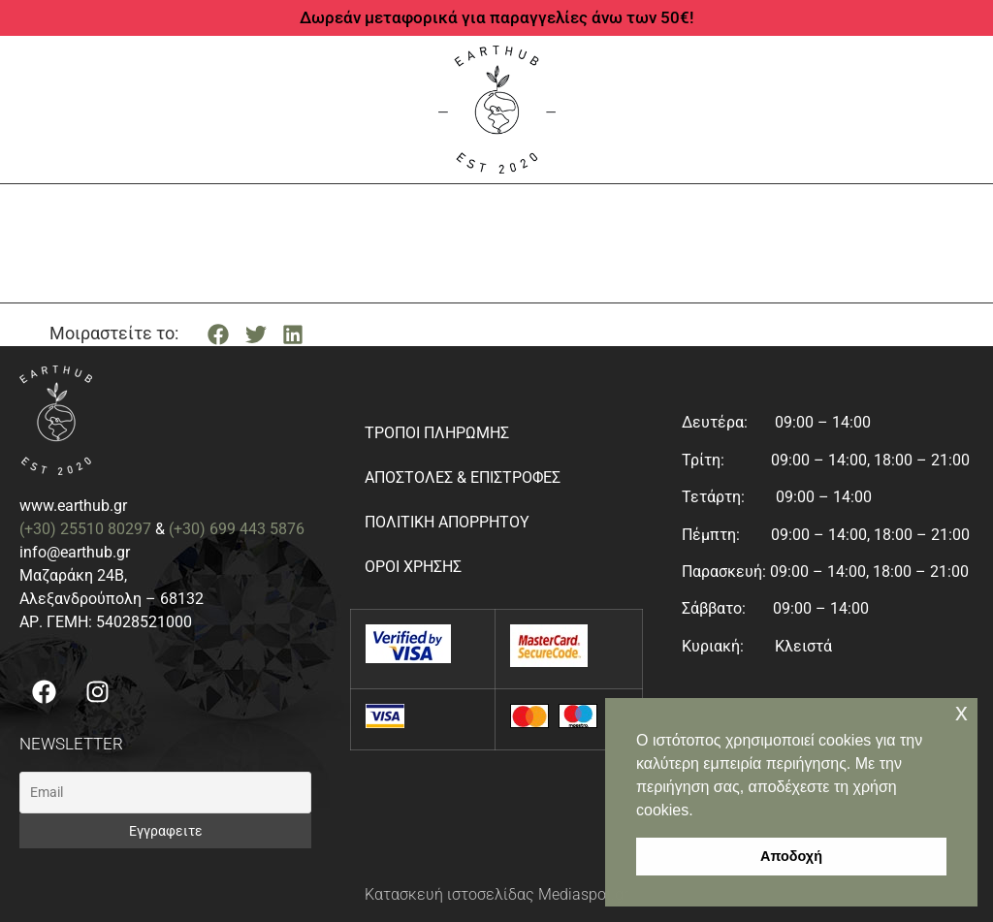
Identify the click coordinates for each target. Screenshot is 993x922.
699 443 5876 (256, 529)
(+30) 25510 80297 (85, 529)
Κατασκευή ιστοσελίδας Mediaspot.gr (496, 894)
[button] (219, 334)
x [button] (961, 712)
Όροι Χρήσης (413, 566)
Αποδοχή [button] (791, 856)
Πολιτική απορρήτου (447, 522)
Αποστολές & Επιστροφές (463, 477)
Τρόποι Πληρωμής (437, 433)
